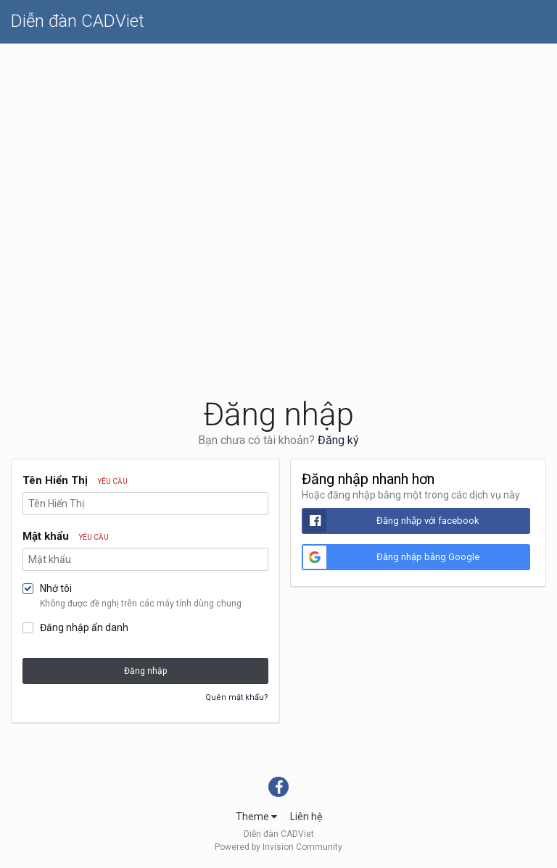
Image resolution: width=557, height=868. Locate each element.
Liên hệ (306, 816)
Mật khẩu (65, 536)
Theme (256, 816)
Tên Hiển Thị (75, 480)
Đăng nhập (145, 671)
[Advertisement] (278, 152)
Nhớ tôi (56, 588)
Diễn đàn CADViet (77, 21)
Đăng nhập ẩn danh (84, 627)
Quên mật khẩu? (236, 697)
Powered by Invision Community (278, 847)
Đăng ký (338, 440)
